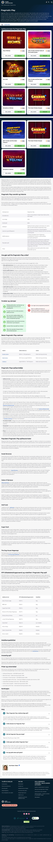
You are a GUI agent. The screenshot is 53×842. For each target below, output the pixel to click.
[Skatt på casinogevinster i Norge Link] (42, 789)
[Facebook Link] (26, 814)
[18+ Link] (15, 818)
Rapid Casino (5, 357)
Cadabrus (4, 361)
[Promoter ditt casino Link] (26, 790)
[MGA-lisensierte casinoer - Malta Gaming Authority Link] (42, 783)
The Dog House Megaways (13, 554)
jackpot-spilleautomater (44, 408)
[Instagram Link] (29, 814)
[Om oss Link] (26, 781)
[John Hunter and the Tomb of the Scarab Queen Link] (39, 40)
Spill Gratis (8, 55)
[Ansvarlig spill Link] (9, 788)
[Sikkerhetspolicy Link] (9, 790)
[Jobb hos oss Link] (26, 795)
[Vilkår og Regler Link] (9, 781)
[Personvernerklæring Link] (9, 786)
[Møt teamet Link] (26, 784)
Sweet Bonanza (14, 470)
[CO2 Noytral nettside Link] (35, 818)
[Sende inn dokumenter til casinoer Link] (42, 787)
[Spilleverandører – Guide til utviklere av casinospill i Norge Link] (42, 794)
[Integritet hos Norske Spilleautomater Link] (26, 797)
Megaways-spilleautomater (8, 405)
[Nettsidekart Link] (42, 797)
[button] (51, 2)
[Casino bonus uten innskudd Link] (42, 791)
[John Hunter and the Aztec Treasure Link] (39, 68)
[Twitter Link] (24, 814)
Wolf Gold (12, 507)
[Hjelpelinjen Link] (21, 818)
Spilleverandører (7, 5)
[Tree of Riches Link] (14, 40)
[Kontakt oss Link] (26, 786)
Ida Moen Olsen (7, 24)
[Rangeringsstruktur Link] (26, 792)
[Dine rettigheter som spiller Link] (9, 792)
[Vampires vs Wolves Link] (14, 97)
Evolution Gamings (8, 418)
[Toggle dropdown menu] (51, 2)
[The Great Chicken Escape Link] (39, 97)
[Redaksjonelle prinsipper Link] (26, 788)
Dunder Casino (5, 354)
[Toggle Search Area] (48, 2)
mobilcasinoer (35, 651)
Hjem (2, 5)
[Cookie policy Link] (9, 784)
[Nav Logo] (7, 2)
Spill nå (19, 55)
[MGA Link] (28, 818)
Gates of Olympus (5, 482)
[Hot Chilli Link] (14, 68)
